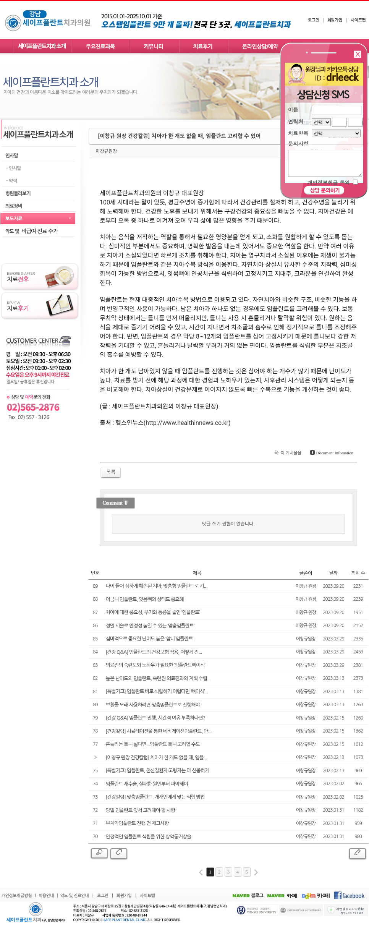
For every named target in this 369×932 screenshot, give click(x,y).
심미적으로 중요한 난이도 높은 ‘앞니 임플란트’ (149, 638)
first (201, 872)
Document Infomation (331, 453)
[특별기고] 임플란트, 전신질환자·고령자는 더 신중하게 (157, 770)
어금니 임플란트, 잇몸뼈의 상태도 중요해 (145, 599)
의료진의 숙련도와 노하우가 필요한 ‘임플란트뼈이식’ (155, 665)
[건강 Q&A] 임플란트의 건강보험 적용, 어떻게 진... (154, 652)
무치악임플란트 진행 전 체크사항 (137, 823)
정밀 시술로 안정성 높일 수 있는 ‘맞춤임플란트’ (150, 625)
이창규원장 (106, 151)
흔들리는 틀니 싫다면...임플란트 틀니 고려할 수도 (153, 744)
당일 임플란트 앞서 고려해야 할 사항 (140, 810)
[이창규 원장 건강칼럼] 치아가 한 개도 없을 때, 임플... (156, 757)
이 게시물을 (287, 453)
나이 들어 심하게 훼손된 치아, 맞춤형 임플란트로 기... (156, 586)
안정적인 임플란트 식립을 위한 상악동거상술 (148, 836)
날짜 (333, 573)
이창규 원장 (306, 586)
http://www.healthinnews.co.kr (187, 422)
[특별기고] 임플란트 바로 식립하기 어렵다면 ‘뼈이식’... (157, 691)
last (256, 872)
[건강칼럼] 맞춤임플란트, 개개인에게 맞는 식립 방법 (155, 796)
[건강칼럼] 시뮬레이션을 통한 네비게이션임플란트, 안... (159, 731)
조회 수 (358, 573)
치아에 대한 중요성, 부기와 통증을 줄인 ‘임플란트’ (153, 612)
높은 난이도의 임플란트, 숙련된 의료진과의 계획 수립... (158, 678)
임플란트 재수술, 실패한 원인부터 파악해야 (147, 783)
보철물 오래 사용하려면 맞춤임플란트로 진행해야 (153, 704)
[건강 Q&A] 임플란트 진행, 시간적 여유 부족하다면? (155, 717)
